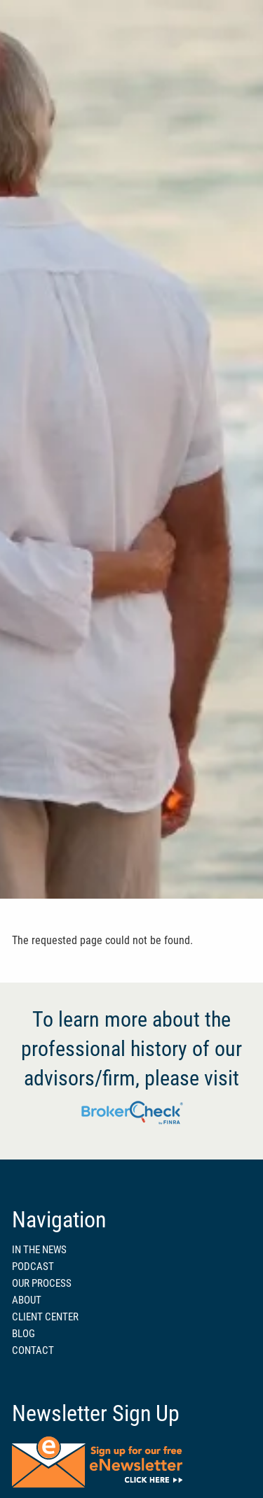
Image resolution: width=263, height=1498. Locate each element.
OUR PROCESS (42, 1283)
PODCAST (33, 1266)
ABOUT (26, 1300)
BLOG (23, 1333)
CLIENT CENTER (45, 1317)
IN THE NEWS (39, 1249)
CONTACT (33, 1350)
